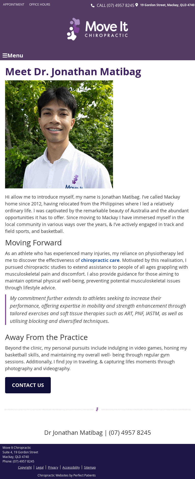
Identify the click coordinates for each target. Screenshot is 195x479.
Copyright (25, 467)
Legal (40, 467)
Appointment (13, 4)
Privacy (53, 467)
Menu (13, 55)
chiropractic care (100, 260)
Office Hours (39, 4)
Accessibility (71, 467)
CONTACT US (28, 385)
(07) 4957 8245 (120, 5)
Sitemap (90, 467)
